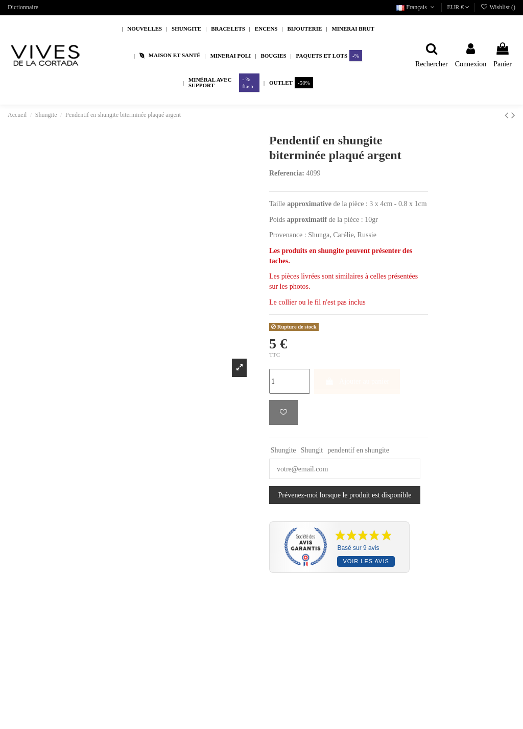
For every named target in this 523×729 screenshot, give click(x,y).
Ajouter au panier (357, 381)
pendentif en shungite (358, 450)
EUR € (458, 7)
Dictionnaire (23, 7)
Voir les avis (366, 561)
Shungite (283, 450)
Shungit (312, 450)
